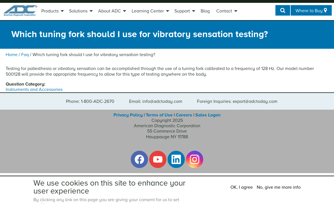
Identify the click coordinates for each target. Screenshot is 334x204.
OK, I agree (241, 187)
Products (50, 11)
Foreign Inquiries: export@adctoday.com (237, 101)
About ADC (109, 11)
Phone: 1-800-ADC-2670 (90, 101)
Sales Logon (207, 115)
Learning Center (148, 11)
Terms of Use (159, 115)
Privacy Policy (128, 115)
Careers (184, 115)
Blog (205, 11)
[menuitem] (51, 12)
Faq (25, 55)
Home (12, 55)
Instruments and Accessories (34, 89)
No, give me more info (279, 187)
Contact (224, 11)
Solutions (78, 11)
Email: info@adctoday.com (155, 101)
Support (182, 11)
